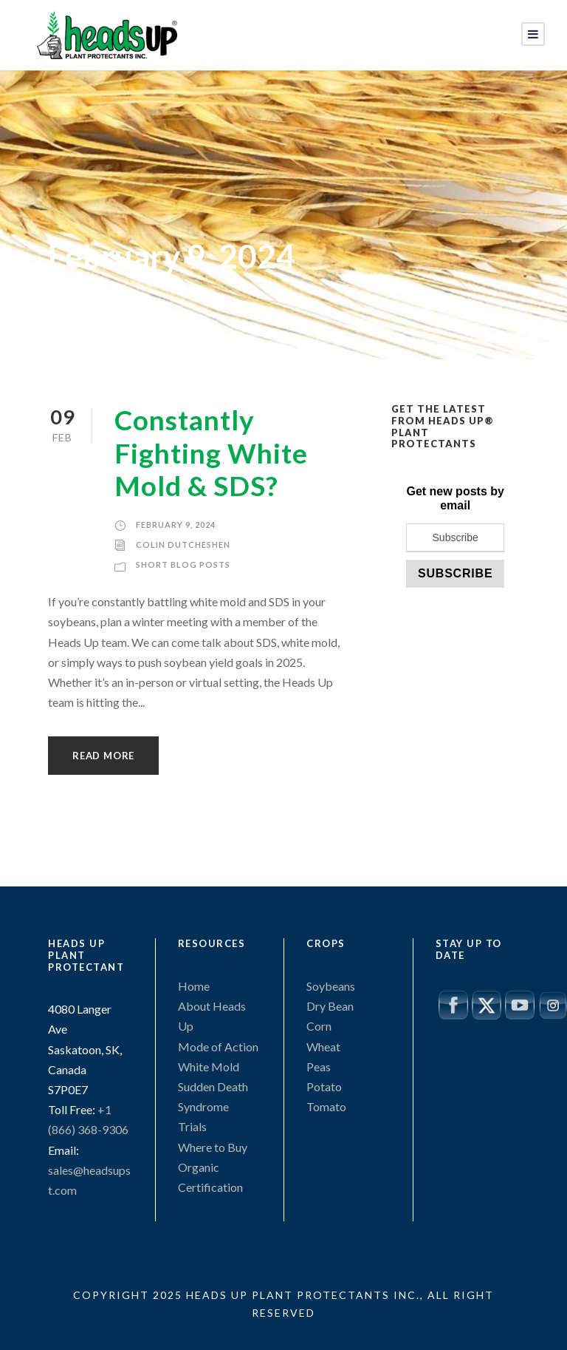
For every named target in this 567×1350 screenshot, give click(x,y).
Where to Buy (212, 1147)
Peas (318, 1066)
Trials (192, 1126)
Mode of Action (218, 1046)
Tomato (326, 1106)
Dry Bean (330, 1006)
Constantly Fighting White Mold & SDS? (211, 452)
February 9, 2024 (176, 524)
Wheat (323, 1046)
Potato (324, 1086)
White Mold (208, 1066)
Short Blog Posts (183, 564)
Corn (318, 1026)
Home (194, 986)
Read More (103, 756)
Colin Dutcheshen (183, 544)
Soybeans (330, 986)
